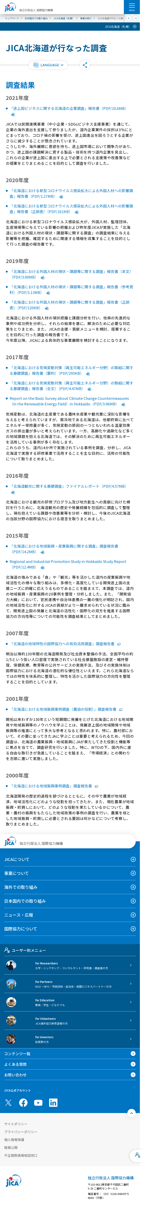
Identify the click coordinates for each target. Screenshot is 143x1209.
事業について (16, 873)
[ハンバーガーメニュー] (131, 5)
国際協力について (20, 929)
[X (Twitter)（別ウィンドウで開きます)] (8, 1102)
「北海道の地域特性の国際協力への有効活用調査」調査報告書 (65, 643)
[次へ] (135, 18)
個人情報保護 (14, 1139)
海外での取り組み (20, 887)
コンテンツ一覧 (17, 1053)
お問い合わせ (15, 1074)
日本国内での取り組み (25, 901)
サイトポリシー (15, 1123)
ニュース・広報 (18, 915)
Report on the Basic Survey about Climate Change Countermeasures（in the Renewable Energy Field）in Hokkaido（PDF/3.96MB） (69, 400)
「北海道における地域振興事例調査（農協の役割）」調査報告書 (66, 709)
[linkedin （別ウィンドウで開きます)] (53, 1103)
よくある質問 (15, 1064)
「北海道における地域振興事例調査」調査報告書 (54, 785)
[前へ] (129, 18)
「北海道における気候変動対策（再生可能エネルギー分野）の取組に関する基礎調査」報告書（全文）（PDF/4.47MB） (71, 385)
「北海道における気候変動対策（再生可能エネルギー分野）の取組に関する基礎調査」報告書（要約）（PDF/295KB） (71, 370)
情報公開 (10, 1147)
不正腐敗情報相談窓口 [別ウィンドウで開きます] (20, 1155)
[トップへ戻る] (131, 1113)
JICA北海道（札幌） (118, 26)
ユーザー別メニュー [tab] (25, 950)
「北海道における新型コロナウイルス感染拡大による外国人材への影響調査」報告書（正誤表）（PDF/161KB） (71, 208)
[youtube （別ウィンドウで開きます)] (38, 1103)
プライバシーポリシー (20, 1131)
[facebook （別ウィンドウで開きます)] (23, 1103)
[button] (48, 65)
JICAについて (17, 859)
